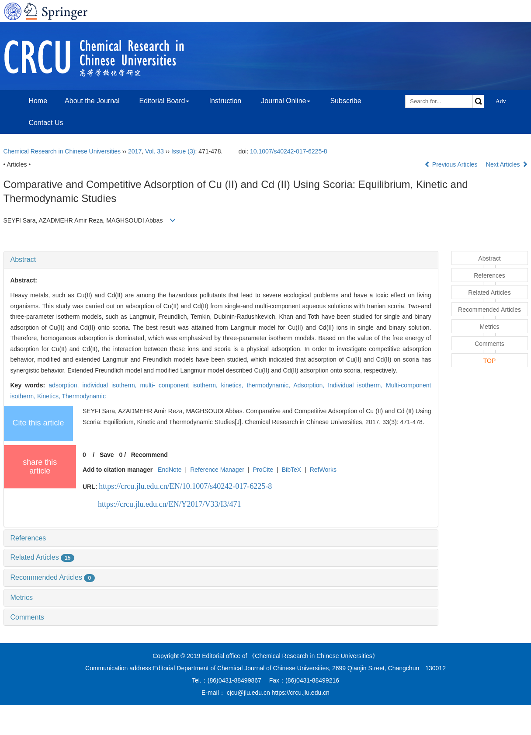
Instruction (225, 101)
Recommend (149, 454)
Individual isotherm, (357, 385)
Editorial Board (164, 101)
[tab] (221, 259)
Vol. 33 (154, 151)
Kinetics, (49, 396)
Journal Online (285, 101)
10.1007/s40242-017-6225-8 (288, 151)
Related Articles (42, 557)
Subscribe (345, 101)
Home (37, 101)
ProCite (263, 469)
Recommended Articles (52, 577)
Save (107, 454)
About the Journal (92, 101)
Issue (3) (183, 151)
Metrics (21, 597)
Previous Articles (451, 164)
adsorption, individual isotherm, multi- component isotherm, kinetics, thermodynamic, (171, 385)
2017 (135, 151)
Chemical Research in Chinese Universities (62, 151)
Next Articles (507, 164)
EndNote (169, 469)
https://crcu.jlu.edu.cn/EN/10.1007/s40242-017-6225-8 (185, 486)
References (28, 538)
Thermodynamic (84, 396)
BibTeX (291, 469)
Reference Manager (217, 469)
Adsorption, (310, 385)
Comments (27, 617)
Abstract (23, 259)
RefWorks (323, 469)
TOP (489, 360)
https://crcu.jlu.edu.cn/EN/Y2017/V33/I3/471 (169, 504)
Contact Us (45, 122)
